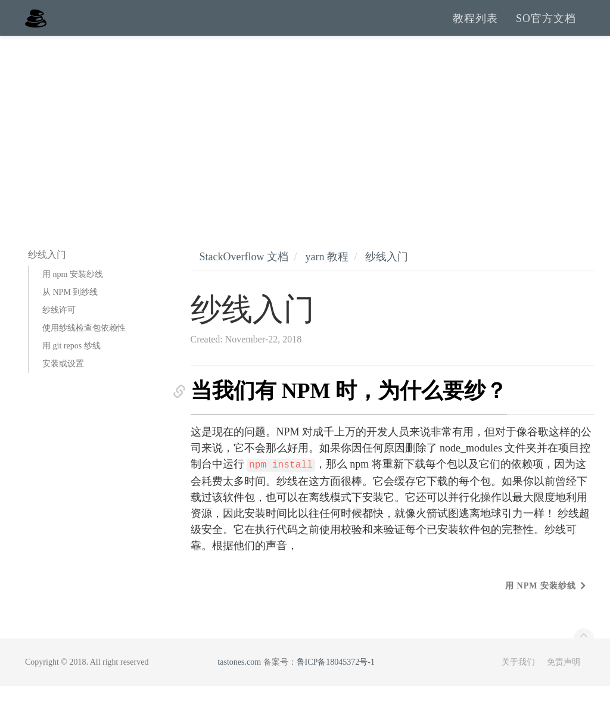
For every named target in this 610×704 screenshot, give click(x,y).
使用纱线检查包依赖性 (84, 345)
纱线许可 (59, 327)
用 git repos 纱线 (71, 363)
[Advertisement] (305, 143)
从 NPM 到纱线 (70, 310)
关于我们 (518, 679)
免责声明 (563, 679)
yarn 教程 (326, 275)
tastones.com (239, 679)
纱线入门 (386, 275)
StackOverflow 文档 (244, 275)
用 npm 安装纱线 (72, 292)
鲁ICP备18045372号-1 (336, 679)
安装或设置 (63, 381)
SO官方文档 (546, 27)
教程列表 (475, 27)
